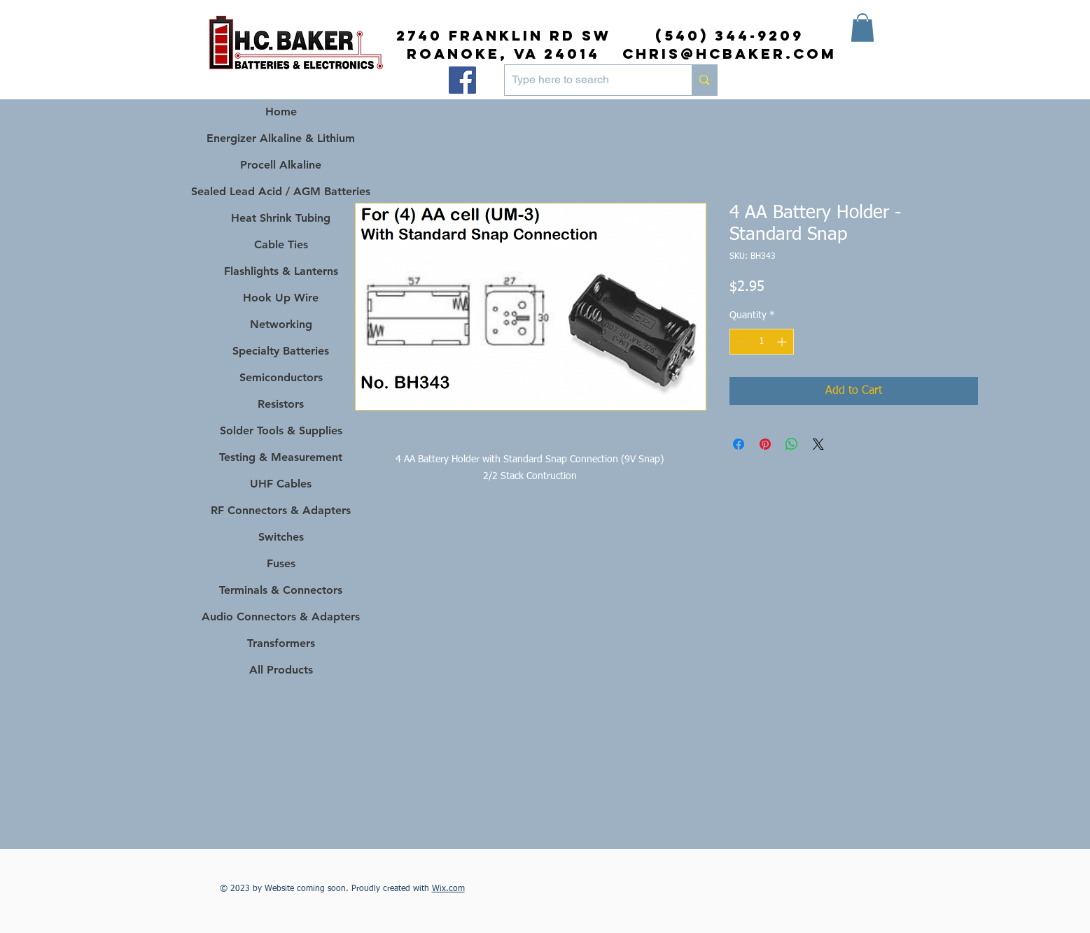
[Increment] (783, 341)
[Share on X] (818, 444)
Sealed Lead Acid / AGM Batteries (281, 191)
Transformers (281, 643)
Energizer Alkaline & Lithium (281, 138)
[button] (862, 27)
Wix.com (448, 889)
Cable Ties (281, 244)
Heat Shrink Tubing (280, 218)
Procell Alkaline (280, 164)
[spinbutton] (761, 341)
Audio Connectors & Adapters (281, 616)
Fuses (281, 563)
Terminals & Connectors (280, 590)
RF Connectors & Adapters (281, 510)
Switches (281, 536)
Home (281, 111)
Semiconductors (281, 377)
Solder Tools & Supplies (281, 430)
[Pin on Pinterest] (765, 444)
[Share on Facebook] (738, 444)
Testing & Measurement (280, 457)
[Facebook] (462, 80)
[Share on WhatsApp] (791, 444)
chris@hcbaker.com (729, 53)
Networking (281, 324)
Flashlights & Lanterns (281, 271)
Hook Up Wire (281, 297)
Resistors (281, 404)
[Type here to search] (587, 80)
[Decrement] (740, 341)
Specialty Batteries (280, 350)
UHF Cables (281, 483)
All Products (281, 669)
